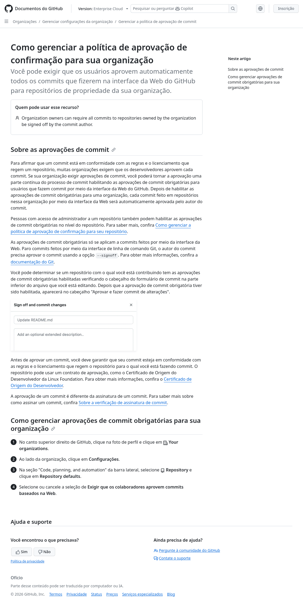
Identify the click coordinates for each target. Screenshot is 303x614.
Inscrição (286, 8)
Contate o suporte (172, 558)
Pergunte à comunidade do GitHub (187, 550)
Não (44, 551)
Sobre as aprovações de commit (63, 149)
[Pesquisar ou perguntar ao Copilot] (184, 8)
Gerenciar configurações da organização (77, 21)
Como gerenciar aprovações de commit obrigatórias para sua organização (106, 424)
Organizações (25, 21)
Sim (21, 551)
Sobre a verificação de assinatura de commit (123, 403)
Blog (171, 594)
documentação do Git (32, 262)
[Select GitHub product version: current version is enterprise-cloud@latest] (103, 9)
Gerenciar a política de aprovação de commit (157, 21)
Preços (112, 594)
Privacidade (77, 594)
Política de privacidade (27, 561)
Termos (55, 594)
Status (96, 594)
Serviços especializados (142, 594)
